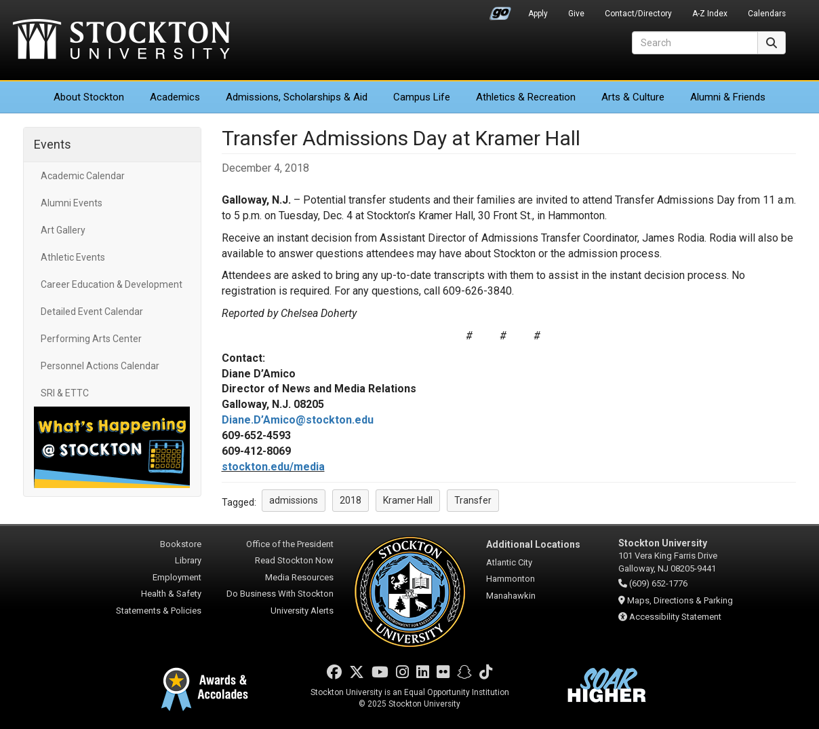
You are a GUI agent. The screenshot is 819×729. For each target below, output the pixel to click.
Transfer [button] (473, 500)
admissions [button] (293, 500)
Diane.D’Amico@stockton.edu (298, 419)
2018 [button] (350, 500)
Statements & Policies (158, 610)
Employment (177, 577)
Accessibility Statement (675, 617)
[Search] (695, 42)
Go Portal (500, 10)
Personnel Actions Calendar (100, 365)
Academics (175, 97)
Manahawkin (511, 596)
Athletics (526, 97)
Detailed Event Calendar (92, 311)
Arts (632, 97)
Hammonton (510, 579)
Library (188, 560)
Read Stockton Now (294, 560)
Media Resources (299, 577)
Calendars (767, 13)
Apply (538, 13)
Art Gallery (63, 230)
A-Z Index (709, 13)
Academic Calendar (83, 175)
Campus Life (421, 97)
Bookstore (180, 544)
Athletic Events (73, 257)
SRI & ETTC (65, 393)
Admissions (296, 97)
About (89, 97)
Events (52, 144)
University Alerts (302, 610)
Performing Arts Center (91, 338)
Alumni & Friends (727, 97)
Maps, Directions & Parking (680, 600)
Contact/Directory (638, 13)
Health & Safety (171, 593)
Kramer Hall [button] (408, 500)
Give (576, 13)
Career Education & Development (111, 284)
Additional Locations (533, 544)
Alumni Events (71, 203)
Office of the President (290, 544)
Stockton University (121, 40)
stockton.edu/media (273, 466)
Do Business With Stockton (280, 593)
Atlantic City (509, 562)
